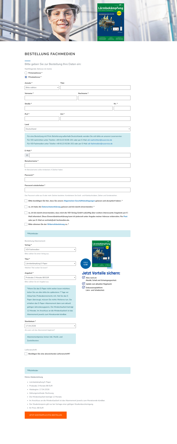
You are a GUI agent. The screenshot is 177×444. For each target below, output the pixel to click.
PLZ (26, 114)
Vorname (28, 93)
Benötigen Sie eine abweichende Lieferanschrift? (49, 354)
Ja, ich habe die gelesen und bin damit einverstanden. (60, 207)
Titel (62, 83)
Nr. (115, 103)
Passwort (29, 175)
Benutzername (31, 161)
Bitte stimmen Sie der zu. (48, 224)
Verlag (27, 245)
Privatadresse (34, 77)
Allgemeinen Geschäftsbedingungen (79, 201)
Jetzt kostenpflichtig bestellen (45, 415)
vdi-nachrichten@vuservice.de (99, 140)
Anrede (28, 83)
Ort (61, 114)
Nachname (82, 93)
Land (27, 124)
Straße (27, 103)
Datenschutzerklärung (51, 207)
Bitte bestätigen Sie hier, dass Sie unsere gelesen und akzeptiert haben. (74, 201)
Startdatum (29, 321)
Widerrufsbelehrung (56, 224)
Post (125, 216)
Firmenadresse (34, 73)
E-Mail (27, 150)
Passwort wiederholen (34, 185)
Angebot (28, 273)
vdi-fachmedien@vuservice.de (100, 143)
